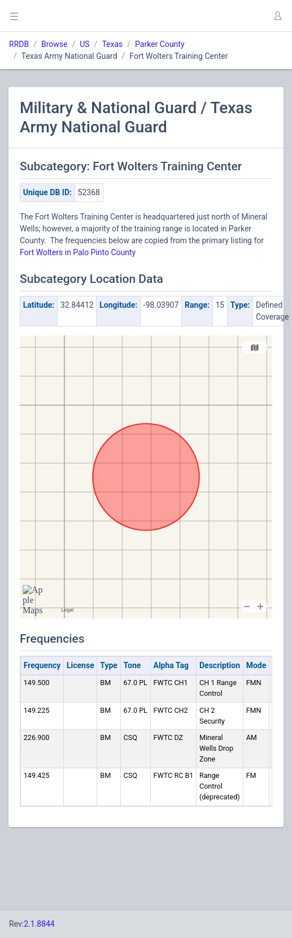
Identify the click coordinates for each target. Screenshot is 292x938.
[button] (277, 16)
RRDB (19, 44)
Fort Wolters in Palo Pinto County (78, 252)
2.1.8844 (39, 923)
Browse (54, 44)
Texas (112, 44)
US (84, 44)
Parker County (159, 44)
